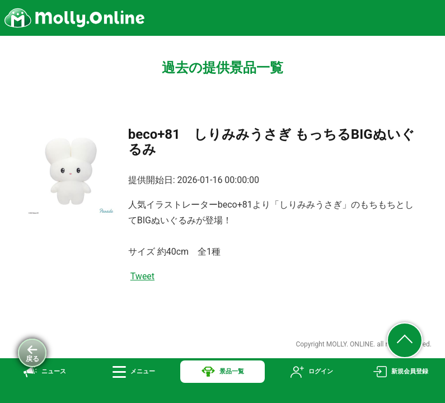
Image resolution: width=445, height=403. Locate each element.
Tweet (142, 276)
